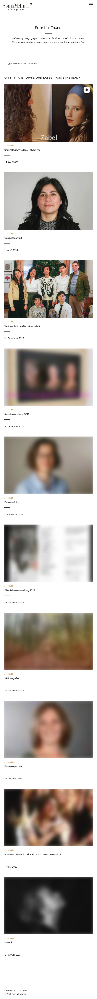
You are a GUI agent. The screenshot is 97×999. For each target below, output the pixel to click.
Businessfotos (11, 502)
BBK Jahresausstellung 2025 (19, 590)
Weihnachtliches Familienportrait (22, 326)
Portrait (8, 942)
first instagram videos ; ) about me (22, 150)
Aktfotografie (11, 678)
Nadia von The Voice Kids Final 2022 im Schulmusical (32, 854)
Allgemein (9, 145)
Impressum (26, 990)
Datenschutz (10, 990)
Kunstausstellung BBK (16, 414)
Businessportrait (13, 238)
